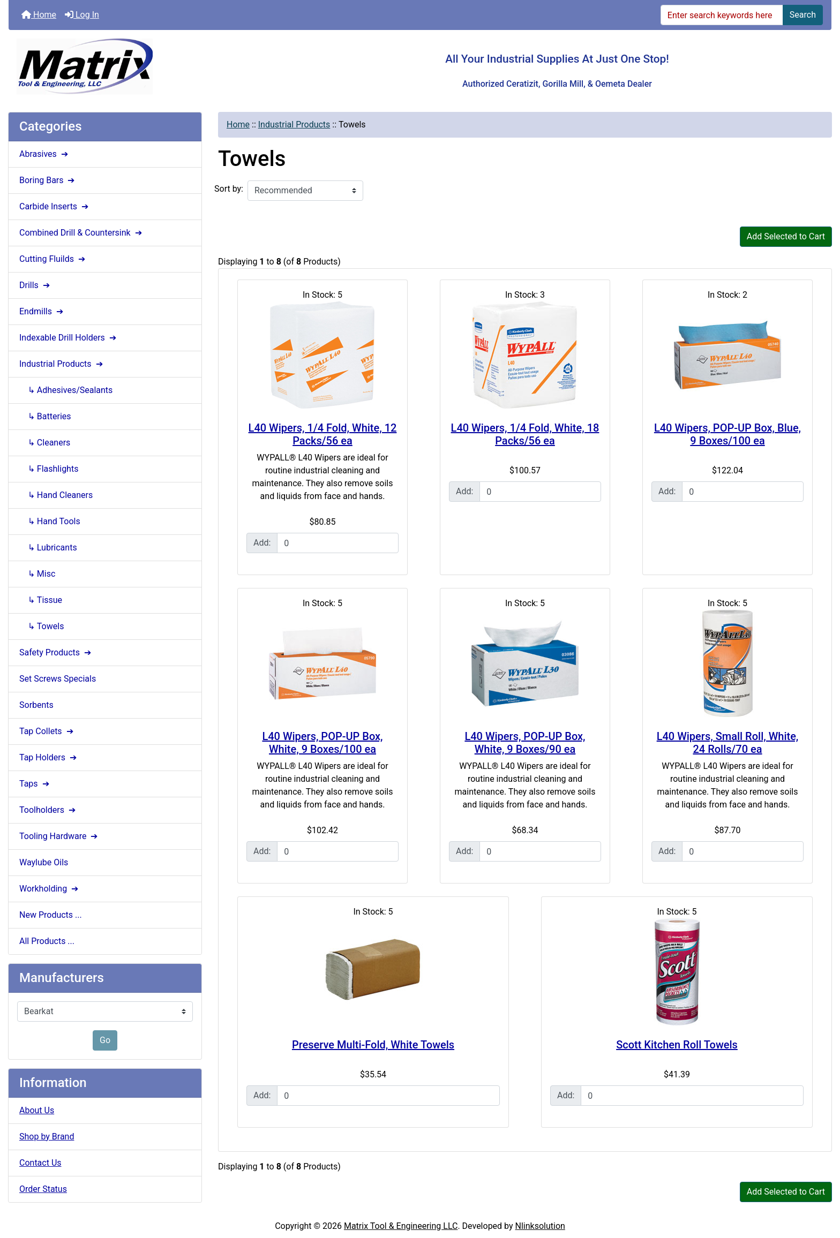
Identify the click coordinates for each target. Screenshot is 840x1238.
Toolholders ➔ (48, 810)
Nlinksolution (540, 1226)
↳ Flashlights (48, 469)
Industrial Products (294, 124)
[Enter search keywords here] (722, 15)
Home (38, 15)
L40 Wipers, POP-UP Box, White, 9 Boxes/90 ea (524, 743)
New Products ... (50, 915)
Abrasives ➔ (44, 154)
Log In (82, 15)
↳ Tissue (40, 600)
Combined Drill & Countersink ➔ (81, 233)
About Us (36, 1110)
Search (803, 15)
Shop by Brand (46, 1136)
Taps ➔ (35, 784)
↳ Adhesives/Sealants (65, 390)
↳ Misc (37, 574)
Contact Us (40, 1163)
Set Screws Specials (57, 679)
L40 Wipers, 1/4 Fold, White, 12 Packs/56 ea (323, 434)
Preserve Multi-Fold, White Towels (373, 1044)
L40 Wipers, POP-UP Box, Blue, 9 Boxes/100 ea (727, 434)
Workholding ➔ (49, 889)
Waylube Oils (43, 862)
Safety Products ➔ (56, 652)
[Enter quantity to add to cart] (338, 543)
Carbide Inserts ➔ (55, 206)
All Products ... (46, 941)
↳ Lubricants (48, 547)
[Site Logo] (146, 67)
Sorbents (36, 705)
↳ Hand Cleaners (56, 495)
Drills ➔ (35, 285)
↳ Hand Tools (49, 521)
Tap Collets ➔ (47, 731)
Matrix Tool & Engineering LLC (401, 1226)
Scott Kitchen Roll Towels (677, 1044)
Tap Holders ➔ (49, 757)
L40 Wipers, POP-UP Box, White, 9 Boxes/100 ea (322, 743)
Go (105, 1040)
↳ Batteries (45, 416)
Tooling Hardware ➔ (59, 836)
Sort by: (228, 189)
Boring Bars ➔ (48, 180)
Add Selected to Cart (786, 236)
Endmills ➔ (42, 311)
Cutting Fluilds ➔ (53, 259)
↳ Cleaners (44, 442)
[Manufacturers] (105, 1011)
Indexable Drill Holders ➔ (68, 338)
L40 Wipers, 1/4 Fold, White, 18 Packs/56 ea (525, 434)
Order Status (43, 1189)
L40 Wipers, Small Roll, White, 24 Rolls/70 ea (728, 743)
